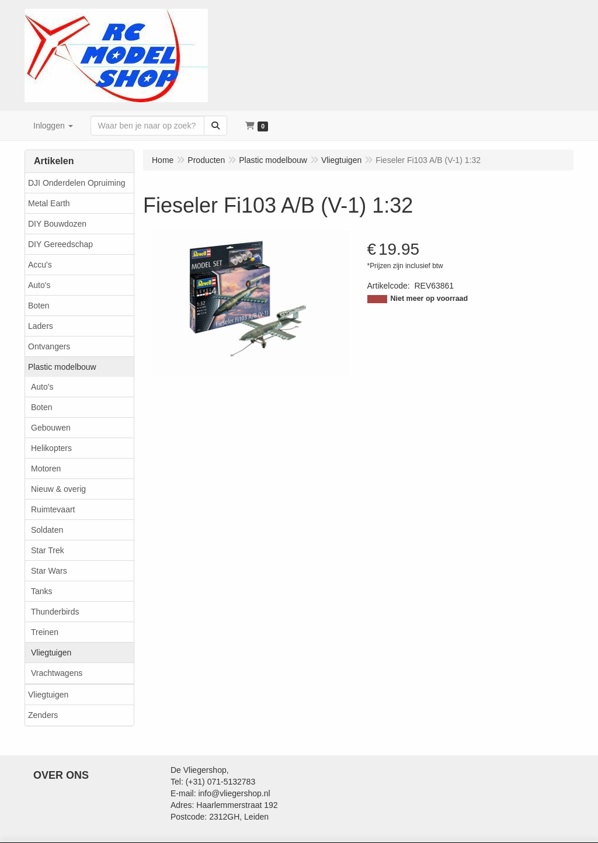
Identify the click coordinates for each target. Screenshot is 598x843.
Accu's (40, 264)
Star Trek (47, 550)
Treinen (44, 632)
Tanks (42, 591)
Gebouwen (51, 427)
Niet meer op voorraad (429, 298)
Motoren (46, 468)
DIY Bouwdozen (57, 223)
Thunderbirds (55, 611)
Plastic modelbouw (62, 367)
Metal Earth (49, 203)
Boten (39, 305)
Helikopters (51, 448)
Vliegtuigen (51, 652)
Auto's (39, 285)
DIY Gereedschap (60, 244)
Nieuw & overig (58, 489)
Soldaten (47, 530)
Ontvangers (49, 346)
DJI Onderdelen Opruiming (77, 183)
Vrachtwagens (56, 673)
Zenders (43, 715)
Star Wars (49, 570)
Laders (40, 326)
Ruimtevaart (53, 509)
